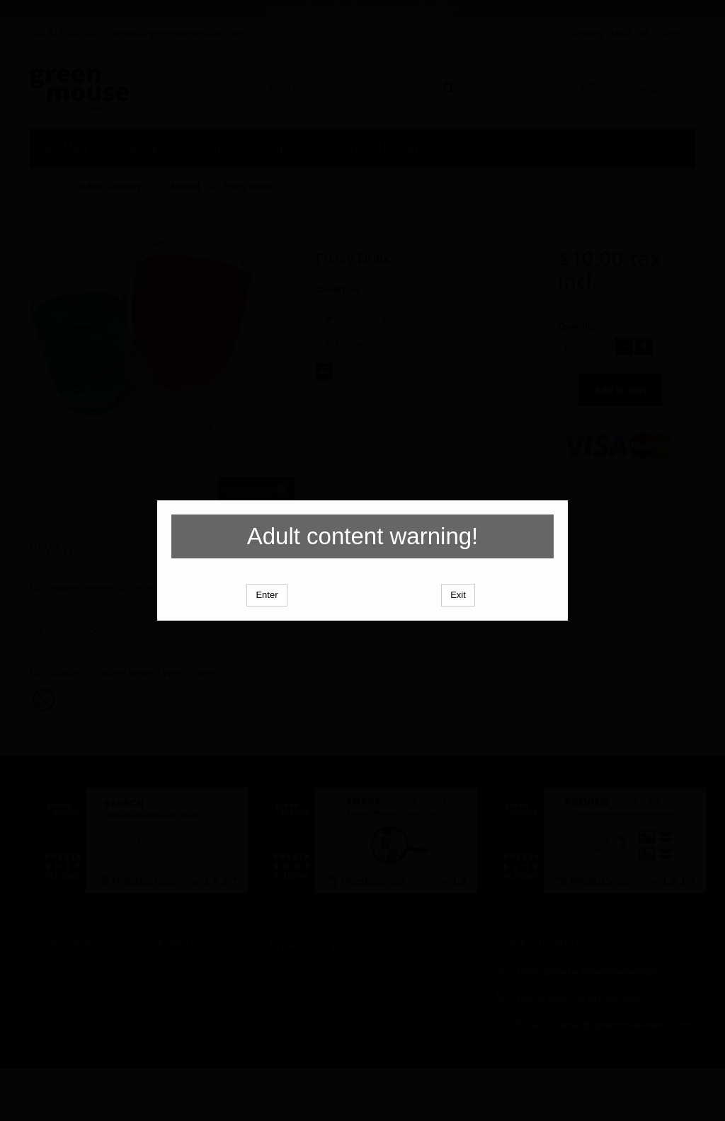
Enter (267, 620)
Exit (458, 620)
